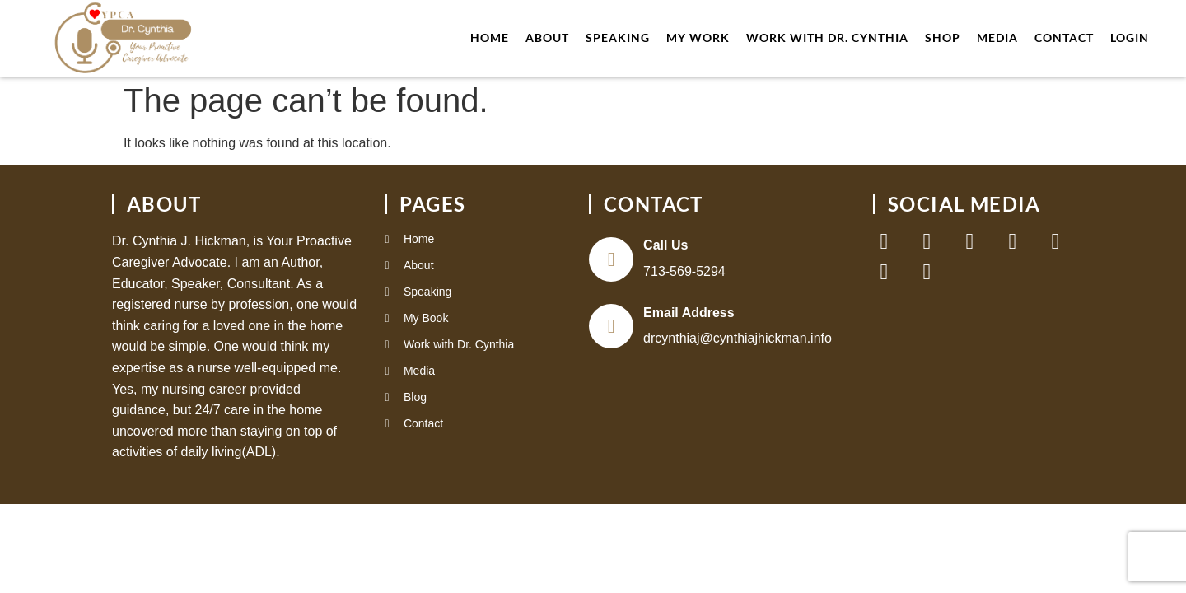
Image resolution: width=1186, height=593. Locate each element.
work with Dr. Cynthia (827, 37)
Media (997, 37)
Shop (942, 37)
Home (489, 37)
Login (1129, 37)
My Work (698, 37)
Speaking (618, 37)
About (547, 37)
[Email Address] (611, 328)
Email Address (689, 314)
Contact (1064, 37)
